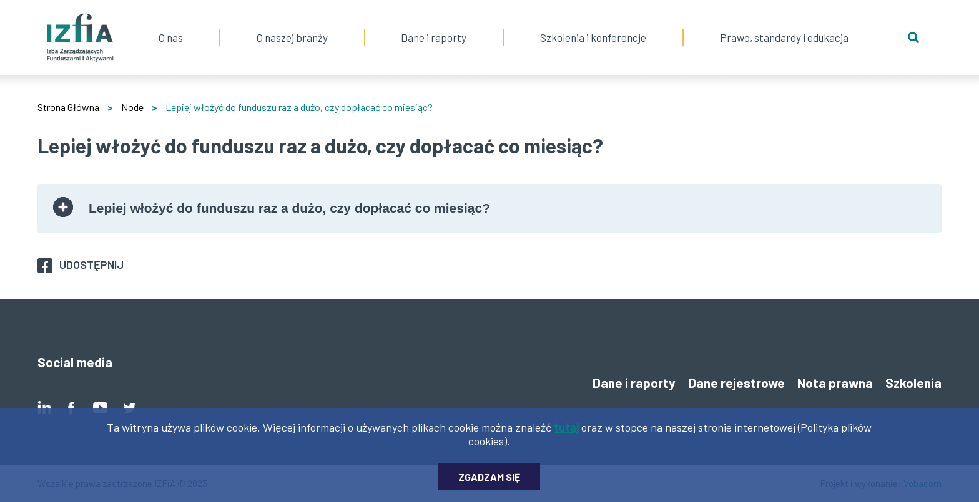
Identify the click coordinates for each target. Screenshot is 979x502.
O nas (171, 22)
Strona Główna (68, 107)
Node (132, 107)
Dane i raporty (433, 37)
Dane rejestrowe (736, 382)
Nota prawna (835, 382)
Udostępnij (91, 264)
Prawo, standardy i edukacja (784, 22)
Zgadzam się (489, 481)
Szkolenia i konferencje (593, 22)
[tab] (489, 208)
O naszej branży (292, 22)
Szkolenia (913, 382)
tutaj (566, 431)
